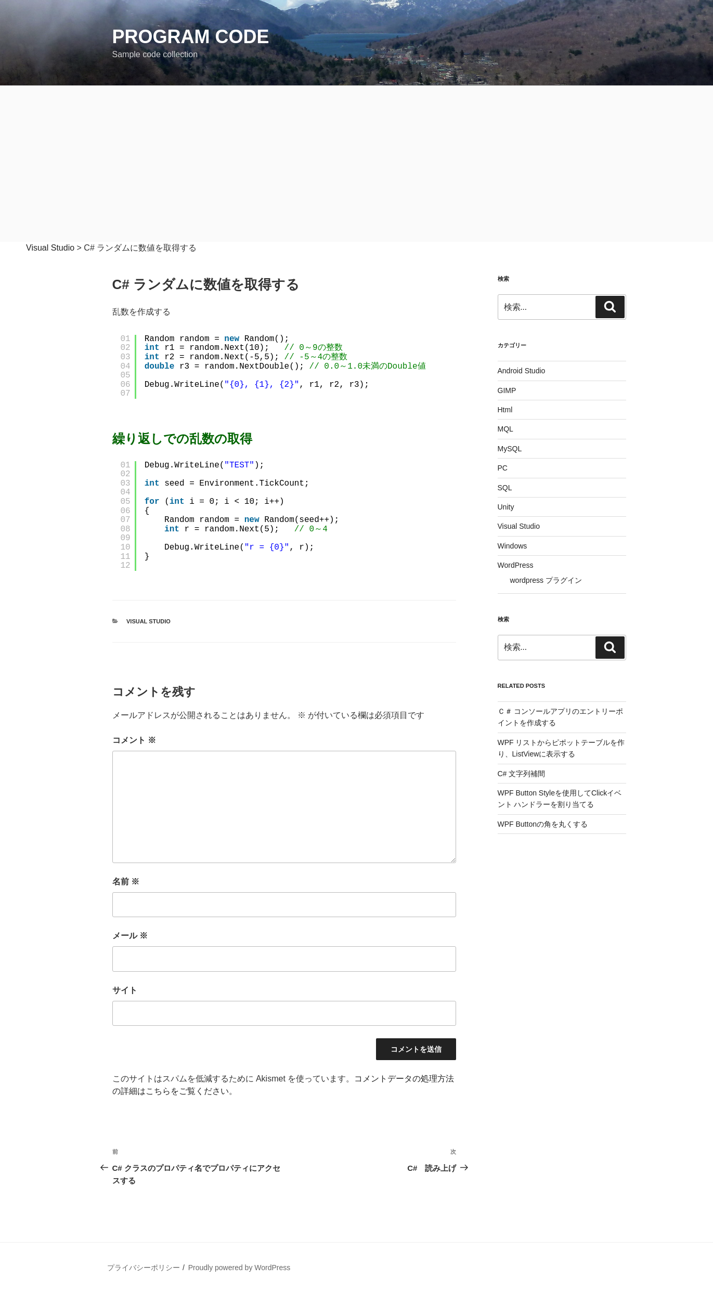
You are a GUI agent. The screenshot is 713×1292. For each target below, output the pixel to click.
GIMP (507, 390)
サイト (124, 990)
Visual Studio (148, 621)
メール (130, 935)
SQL (505, 488)
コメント (134, 740)
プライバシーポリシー (143, 1267)
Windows (512, 546)
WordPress (516, 565)
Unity (506, 507)
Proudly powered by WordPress (239, 1267)
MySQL (510, 449)
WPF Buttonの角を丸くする (543, 824)
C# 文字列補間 (522, 773)
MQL (505, 429)
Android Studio (522, 371)
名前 (125, 881)
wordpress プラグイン (546, 580)
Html (505, 410)
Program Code (190, 36)
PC (503, 468)
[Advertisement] (357, 164)
